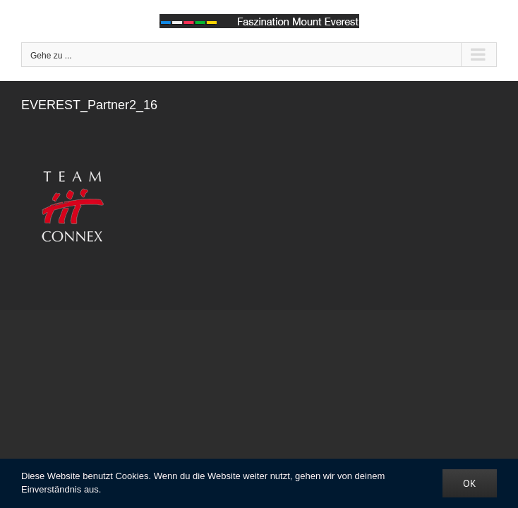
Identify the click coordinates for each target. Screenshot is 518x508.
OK (469, 483)
